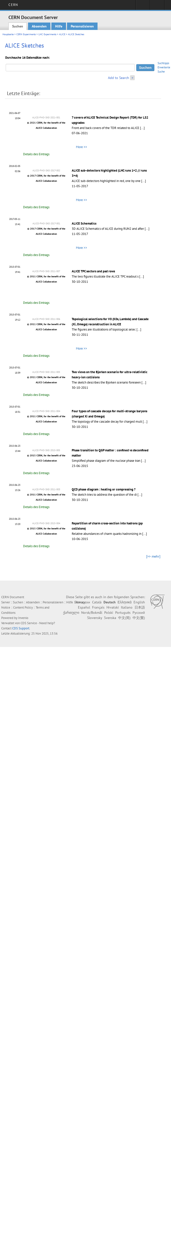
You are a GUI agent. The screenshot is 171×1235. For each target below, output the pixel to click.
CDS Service (29, 623)
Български (82, 602)
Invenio (23, 618)
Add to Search (118, 78)
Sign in (143, 6)
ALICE (62, 34)
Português (123, 612)
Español (84, 607)
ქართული (71, 612)
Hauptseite (8, 34)
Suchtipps (163, 63)
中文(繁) (139, 618)
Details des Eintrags (36, 154)
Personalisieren (82, 26)
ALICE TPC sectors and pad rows (93, 271)
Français (98, 607)
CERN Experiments (26, 34)
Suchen (17, 26)
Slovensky (94, 618)
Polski (108, 612)
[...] (142, 128)
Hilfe (58, 26)
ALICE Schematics (84, 223)
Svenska (110, 618)
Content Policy (23, 607)
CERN (13, 4)
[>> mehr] (153, 556)
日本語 (140, 607)
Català (97, 602)
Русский (139, 612)
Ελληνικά (125, 602)
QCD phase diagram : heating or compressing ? (104, 489)
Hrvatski (112, 607)
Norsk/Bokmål (91, 612)
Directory (157, 6)
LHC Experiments (47, 34)
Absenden (39, 26)
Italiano (127, 607)
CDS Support (20, 628)
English (139, 602)
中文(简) (124, 618)
